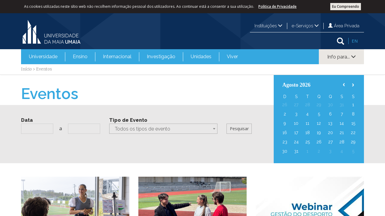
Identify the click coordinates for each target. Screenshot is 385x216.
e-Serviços (305, 25)
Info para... (341, 57)
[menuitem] (43, 56)
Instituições (268, 25)
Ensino (80, 56)
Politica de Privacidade (277, 6)
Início (26, 69)
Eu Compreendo (345, 6)
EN (355, 41)
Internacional (117, 56)
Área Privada (343, 25)
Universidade (43, 56)
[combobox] (163, 129)
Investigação (161, 56)
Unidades (201, 56)
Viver (232, 56)
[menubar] (133, 56)
